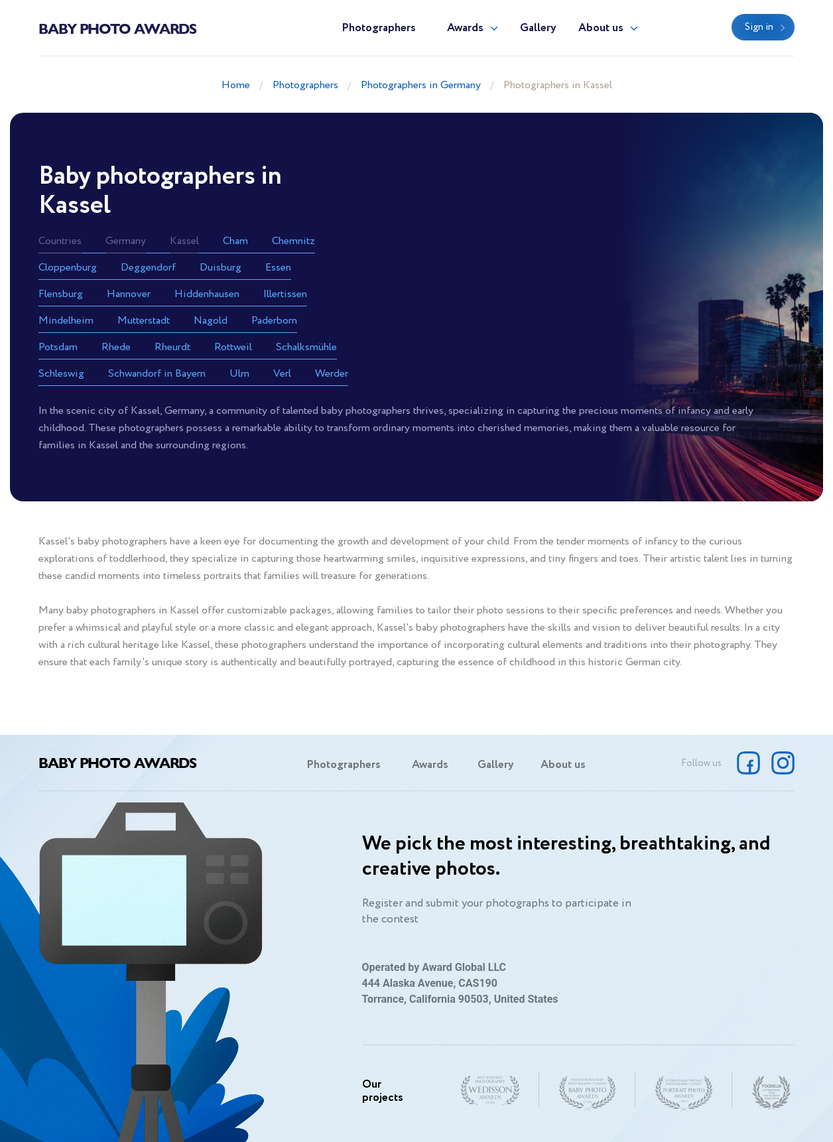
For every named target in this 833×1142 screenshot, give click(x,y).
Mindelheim (66, 320)
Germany (125, 241)
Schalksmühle (306, 347)
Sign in (759, 27)
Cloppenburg (67, 267)
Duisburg (220, 267)
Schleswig (61, 373)
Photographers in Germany (421, 85)
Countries (60, 241)
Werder (331, 373)
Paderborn (274, 320)
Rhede (116, 347)
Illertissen (285, 294)
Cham (235, 241)
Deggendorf (148, 267)
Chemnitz (293, 241)
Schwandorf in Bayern (157, 373)
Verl (282, 373)
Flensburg (60, 294)
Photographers (379, 28)
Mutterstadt (143, 320)
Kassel (184, 241)
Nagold (210, 320)
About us (600, 28)
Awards (465, 28)
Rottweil (233, 347)
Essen (278, 267)
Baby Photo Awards (117, 27)
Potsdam (58, 347)
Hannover (129, 294)
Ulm (239, 373)
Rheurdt (172, 347)
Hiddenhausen (206, 294)
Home (236, 85)
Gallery (538, 28)
